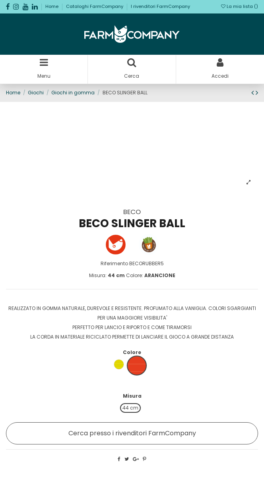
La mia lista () (239, 6)
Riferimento (114, 263)
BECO (132, 211)
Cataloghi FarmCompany (95, 6)
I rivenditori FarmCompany (160, 6)
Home (52, 6)
